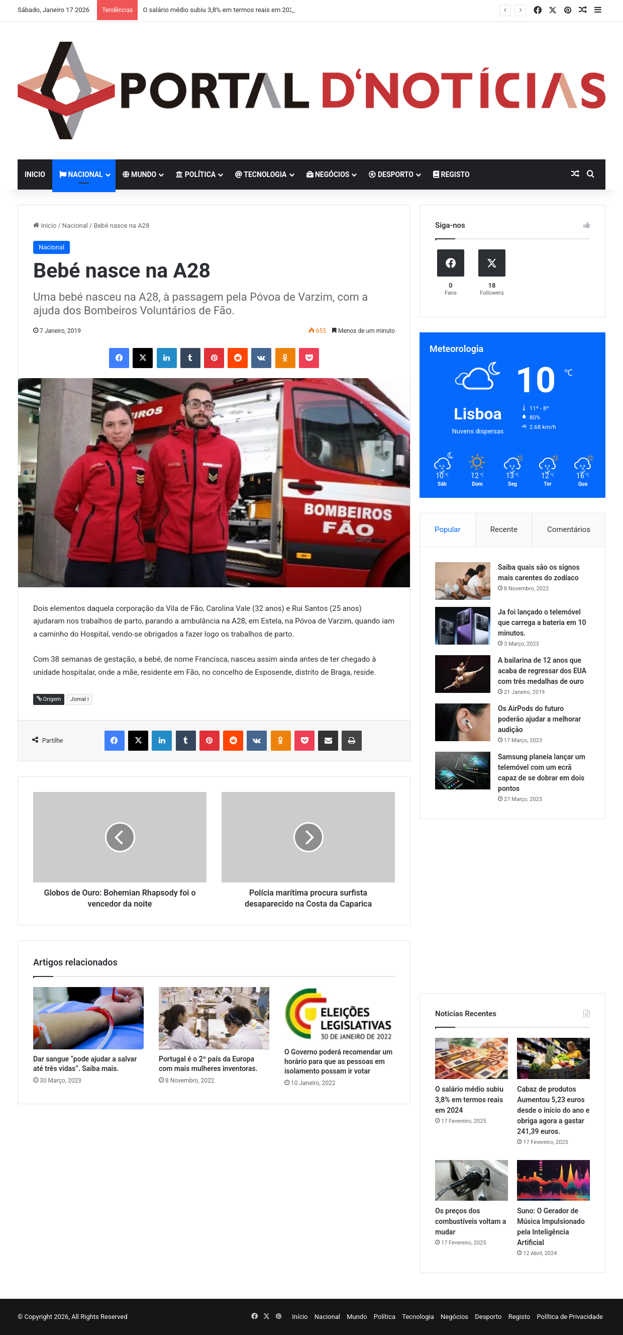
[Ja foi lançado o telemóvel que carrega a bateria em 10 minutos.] (462, 626)
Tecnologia (260, 174)
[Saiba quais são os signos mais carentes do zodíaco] (462, 581)
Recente (503, 529)
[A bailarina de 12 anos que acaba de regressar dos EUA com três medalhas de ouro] (462, 674)
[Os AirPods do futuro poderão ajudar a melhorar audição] (462, 722)
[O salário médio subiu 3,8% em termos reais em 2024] (471, 1058)
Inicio (35, 174)
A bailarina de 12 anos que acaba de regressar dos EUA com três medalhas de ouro (542, 670)
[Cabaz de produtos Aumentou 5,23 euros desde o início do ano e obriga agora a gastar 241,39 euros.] (553, 1058)
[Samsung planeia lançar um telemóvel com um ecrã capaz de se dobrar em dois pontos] (462, 770)
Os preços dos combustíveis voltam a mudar (470, 1221)
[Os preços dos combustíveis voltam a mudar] (471, 1180)
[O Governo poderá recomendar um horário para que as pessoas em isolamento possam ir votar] (339, 1014)
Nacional (81, 174)
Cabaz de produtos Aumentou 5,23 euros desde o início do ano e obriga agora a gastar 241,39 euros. (553, 1110)
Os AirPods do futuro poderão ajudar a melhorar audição (539, 719)
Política (196, 174)
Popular (448, 529)
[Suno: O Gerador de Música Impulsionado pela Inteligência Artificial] (553, 1180)
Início (299, 1316)
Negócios (328, 174)
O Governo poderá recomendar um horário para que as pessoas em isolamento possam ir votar (338, 1061)
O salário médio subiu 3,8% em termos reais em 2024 (219, 10)
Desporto (391, 174)
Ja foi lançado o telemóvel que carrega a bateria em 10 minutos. (542, 622)
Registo (451, 174)
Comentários (568, 529)
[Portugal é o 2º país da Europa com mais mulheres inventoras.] (214, 1018)
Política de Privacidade (570, 1316)
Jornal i (79, 699)
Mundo (140, 174)
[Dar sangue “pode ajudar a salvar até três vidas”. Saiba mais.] (88, 1018)
